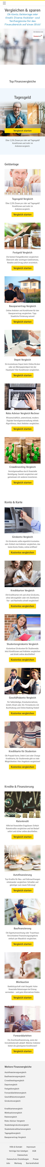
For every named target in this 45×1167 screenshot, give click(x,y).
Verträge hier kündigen (18, 1151)
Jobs (8, 1163)
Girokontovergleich (13, 1101)
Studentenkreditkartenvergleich (18, 1129)
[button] (4, 3)
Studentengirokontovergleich (17, 1125)
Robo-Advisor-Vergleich (15, 1121)
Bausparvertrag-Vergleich (15, 1137)
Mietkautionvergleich (13, 1112)
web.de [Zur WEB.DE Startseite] (10, 3)
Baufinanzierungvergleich (15, 1076)
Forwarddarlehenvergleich (15, 1093)
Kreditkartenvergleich (14, 1108)
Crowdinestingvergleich (14, 1080)
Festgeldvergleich (12, 1088)
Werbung (18, 1163)
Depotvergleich (11, 1084)
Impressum (31, 1147)
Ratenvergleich (11, 1117)
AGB (34, 1151)
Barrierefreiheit (32, 1163)
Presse (35, 1159)
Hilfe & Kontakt (16, 1147)
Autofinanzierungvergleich (15, 1072)
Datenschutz (22, 1155)
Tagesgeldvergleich (13, 1133)
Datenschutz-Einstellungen (18, 1159)
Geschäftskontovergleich (15, 1097)
